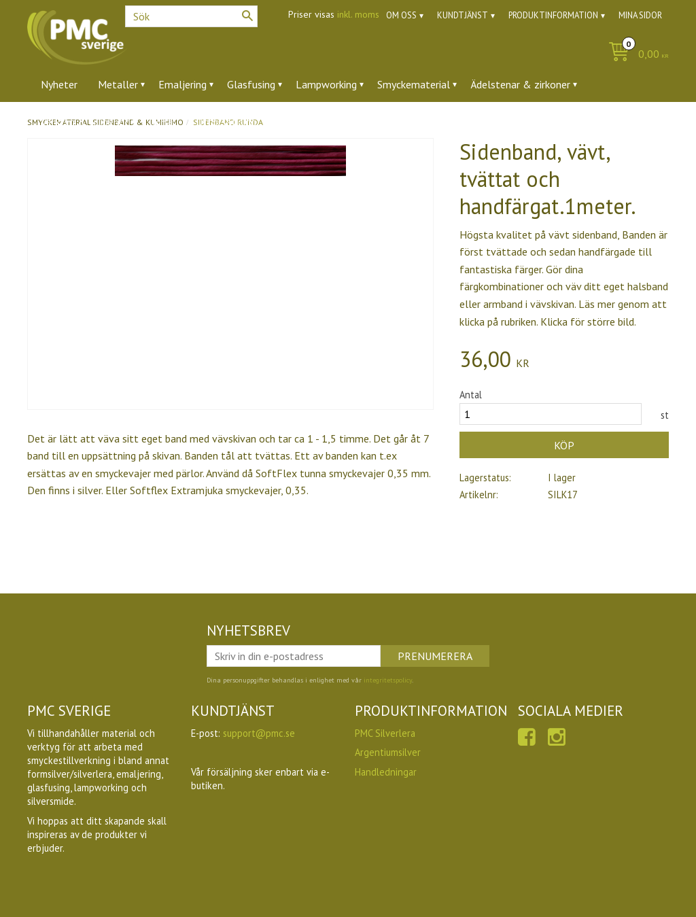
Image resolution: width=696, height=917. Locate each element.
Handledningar (386, 771)
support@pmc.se (259, 733)
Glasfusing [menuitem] (251, 84)
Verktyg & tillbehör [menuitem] (84, 121)
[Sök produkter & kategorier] (191, 16)
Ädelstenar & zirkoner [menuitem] (520, 84)
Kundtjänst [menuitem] (462, 15)
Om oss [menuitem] (401, 15)
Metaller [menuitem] (118, 84)
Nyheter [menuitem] (59, 84)
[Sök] (247, 15)
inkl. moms (358, 14)
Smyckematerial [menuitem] (413, 84)
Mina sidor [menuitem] (640, 15)
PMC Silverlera (385, 733)
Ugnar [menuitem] (162, 121)
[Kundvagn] (635, 54)
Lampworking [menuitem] (326, 84)
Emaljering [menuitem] (182, 84)
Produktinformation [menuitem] (553, 15)
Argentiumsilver (388, 752)
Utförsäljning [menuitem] (226, 121)
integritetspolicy (388, 680)
